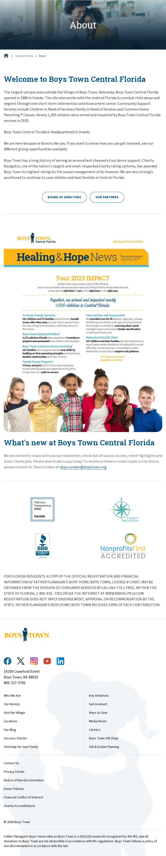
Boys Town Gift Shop (103, 738)
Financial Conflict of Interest (23, 797)
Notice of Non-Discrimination (24, 780)
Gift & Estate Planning (104, 747)
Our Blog (10, 729)
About (42, 56)
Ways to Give (98, 712)
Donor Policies (14, 789)
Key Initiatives (99, 695)
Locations (10, 721)
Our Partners (107, 197)
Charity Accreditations (19, 806)
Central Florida (24, 56)
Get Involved (98, 704)
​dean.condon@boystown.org (83, 467)
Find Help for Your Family (21, 747)
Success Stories (15, 738)
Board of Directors (64, 197)
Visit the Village (14, 712)
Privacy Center (14, 771)
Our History (12, 704)
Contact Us (11, 763)
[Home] (6, 56)
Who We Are (12, 695)
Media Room (97, 721)
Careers (94, 729)
